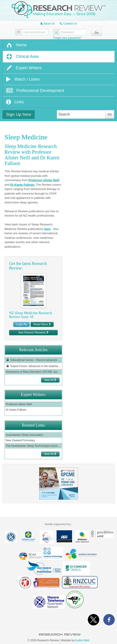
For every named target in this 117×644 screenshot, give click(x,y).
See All (50, 380)
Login (21, 324)
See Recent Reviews (33, 332)
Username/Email (34, 32)
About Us (47, 23)
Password (67, 32)
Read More (42, 324)
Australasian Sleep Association (24, 435)
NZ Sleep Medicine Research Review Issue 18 (30, 315)
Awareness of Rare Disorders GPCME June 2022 (33, 371)
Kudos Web (82, 640)
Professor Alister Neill (44, 180)
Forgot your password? (67, 37)
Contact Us (68, 23)
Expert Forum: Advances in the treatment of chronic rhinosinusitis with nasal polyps (33, 366)
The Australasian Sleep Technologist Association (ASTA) (33, 445)
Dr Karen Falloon (22, 184)
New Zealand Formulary (20, 440)
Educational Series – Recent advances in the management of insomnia (33, 360)
